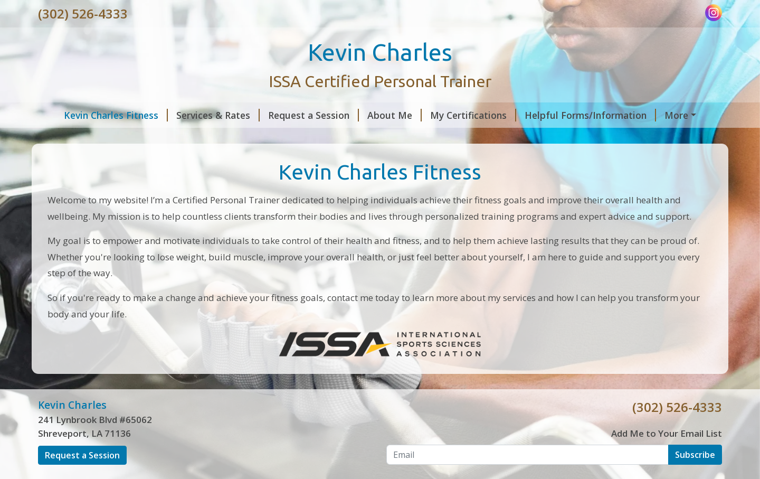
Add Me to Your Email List (666, 455)
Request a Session (296, 115)
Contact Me (678, 115)
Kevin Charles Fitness (98, 115)
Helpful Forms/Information (573, 115)
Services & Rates (200, 115)
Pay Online (69, 137)
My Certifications (456, 115)
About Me (377, 115)
